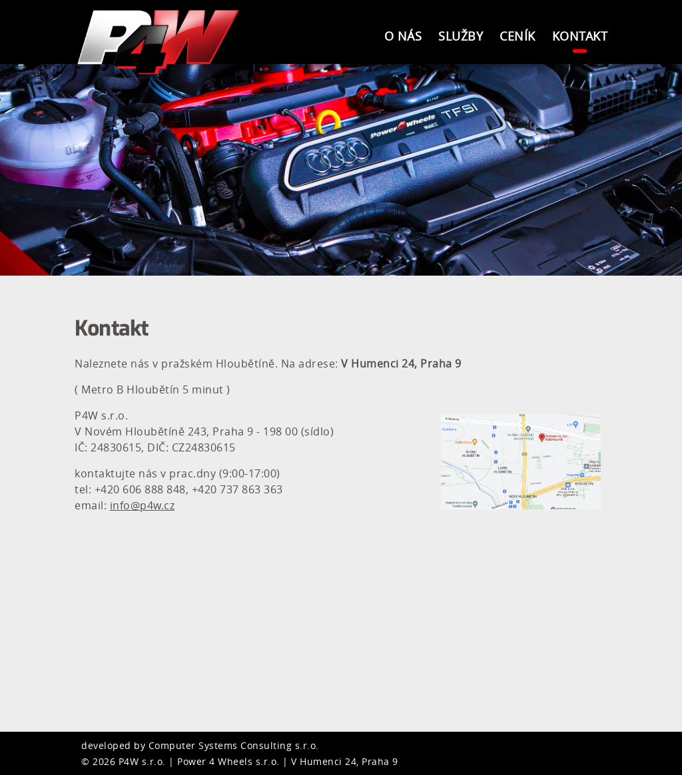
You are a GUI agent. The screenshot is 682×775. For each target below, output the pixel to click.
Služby (460, 36)
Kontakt (580, 36)
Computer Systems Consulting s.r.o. (234, 745)
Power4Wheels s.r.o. (161, 41)
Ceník (517, 36)
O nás (403, 36)
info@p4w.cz (142, 505)
